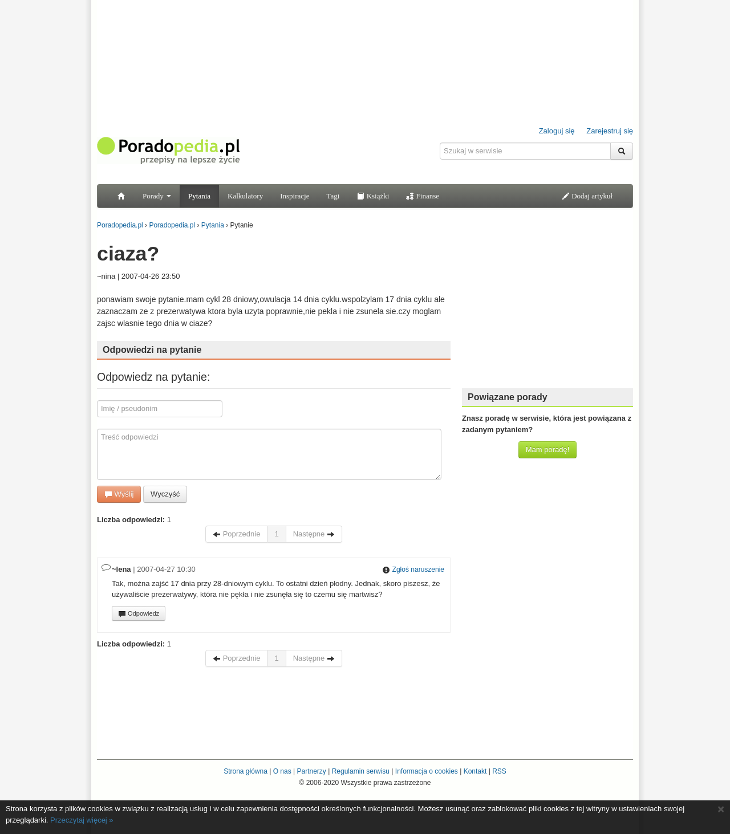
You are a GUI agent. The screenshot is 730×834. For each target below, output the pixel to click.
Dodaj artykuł (587, 196)
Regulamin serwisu (361, 771)
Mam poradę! (548, 449)
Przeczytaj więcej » (81, 820)
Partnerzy (311, 771)
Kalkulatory (245, 196)
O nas (282, 771)
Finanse (422, 196)
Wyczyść (165, 494)
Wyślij (118, 494)
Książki (372, 196)
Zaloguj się (557, 131)
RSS (499, 771)
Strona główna (245, 771)
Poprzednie (236, 534)
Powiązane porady (508, 397)
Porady (157, 196)
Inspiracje (294, 196)
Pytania (199, 196)
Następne (314, 534)
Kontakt (475, 771)
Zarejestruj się (609, 131)
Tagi (332, 196)
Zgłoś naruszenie (413, 569)
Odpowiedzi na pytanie (152, 350)
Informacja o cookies (426, 771)
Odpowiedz (138, 614)
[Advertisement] (547, 308)
